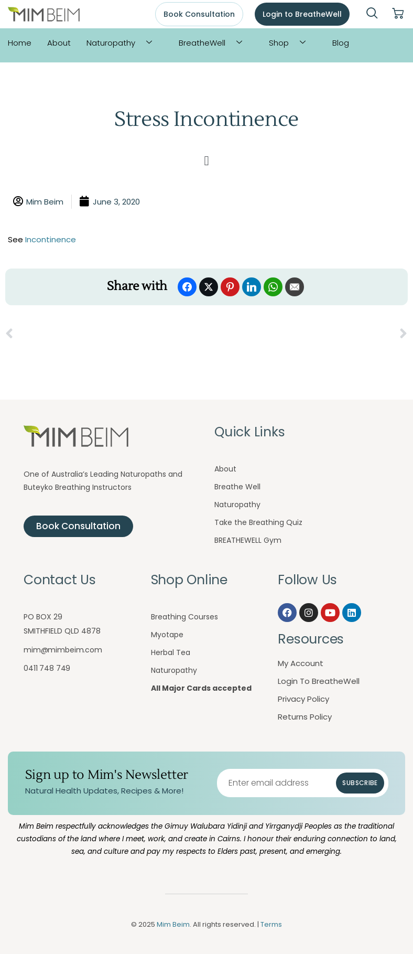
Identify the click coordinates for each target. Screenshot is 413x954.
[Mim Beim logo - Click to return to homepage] (44, 14)
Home (19, 42)
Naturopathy (123, 43)
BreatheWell (214, 43)
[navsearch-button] (372, 14)
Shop (291, 43)
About (59, 42)
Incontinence (50, 239)
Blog (340, 42)
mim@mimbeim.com (63, 650)
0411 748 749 (47, 668)
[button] (206, 161)
